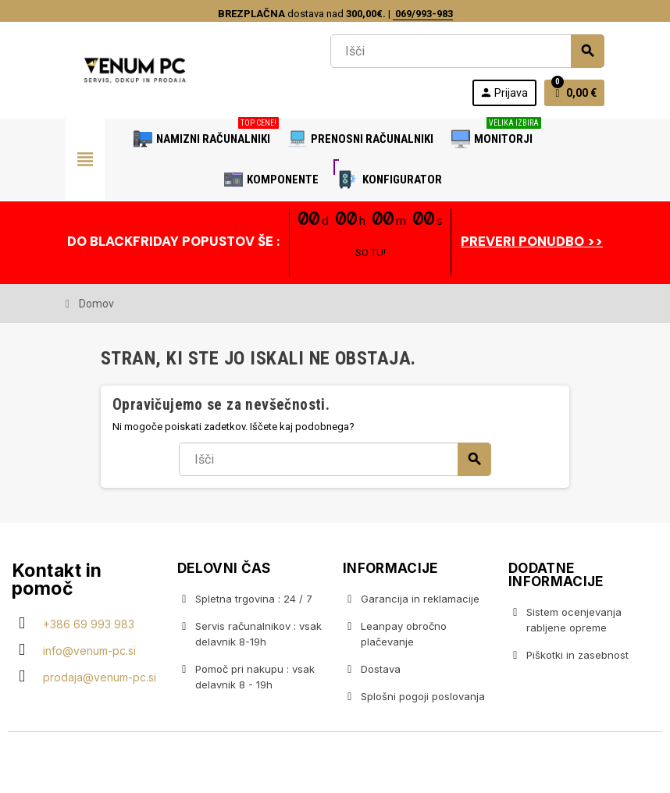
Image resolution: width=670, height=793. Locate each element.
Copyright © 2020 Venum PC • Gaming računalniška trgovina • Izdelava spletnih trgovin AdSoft (335, 764)
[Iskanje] (467, 51)
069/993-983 (423, 14)
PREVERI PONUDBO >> (532, 241)
